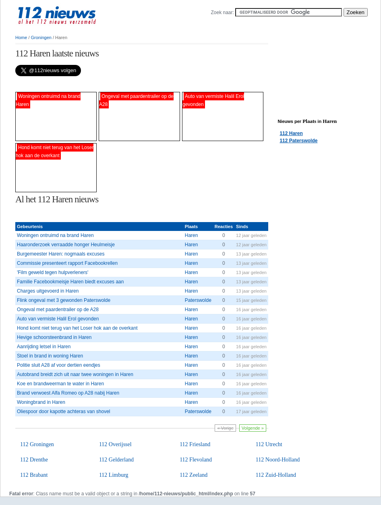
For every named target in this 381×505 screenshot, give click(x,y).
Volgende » (253, 428)
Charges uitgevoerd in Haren (48, 291)
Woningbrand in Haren (41, 402)
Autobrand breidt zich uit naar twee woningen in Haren (75, 374)
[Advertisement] (109, 84)
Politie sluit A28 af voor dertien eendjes (58, 365)
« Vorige (225, 428)
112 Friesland (195, 444)
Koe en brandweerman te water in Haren (60, 384)
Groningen (41, 37)
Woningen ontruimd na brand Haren (55, 235)
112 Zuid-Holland (276, 475)
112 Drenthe (34, 460)
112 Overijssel (115, 444)
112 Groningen (37, 444)
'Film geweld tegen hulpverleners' (52, 272)
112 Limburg (113, 475)
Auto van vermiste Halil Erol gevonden (58, 319)
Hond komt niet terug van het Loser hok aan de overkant (77, 328)
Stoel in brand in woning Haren (50, 356)
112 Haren (291, 133)
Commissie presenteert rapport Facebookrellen (67, 263)
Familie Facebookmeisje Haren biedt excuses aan (70, 282)
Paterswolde (198, 300)
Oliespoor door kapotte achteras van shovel (63, 411)
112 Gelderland (116, 460)
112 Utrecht (269, 444)
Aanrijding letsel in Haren (43, 346)
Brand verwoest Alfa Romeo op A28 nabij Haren (68, 393)
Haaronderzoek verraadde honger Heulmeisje (66, 244)
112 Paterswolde (298, 140)
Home (21, 37)
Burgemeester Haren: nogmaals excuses (60, 254)
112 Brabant (34, 475)
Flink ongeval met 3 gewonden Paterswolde (63, 300)
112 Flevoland (196, 460)
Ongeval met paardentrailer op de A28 (58, 309)
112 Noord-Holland (278, 460)
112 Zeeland (193, 475)
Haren (191, 235)
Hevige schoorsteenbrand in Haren (54, 337)
